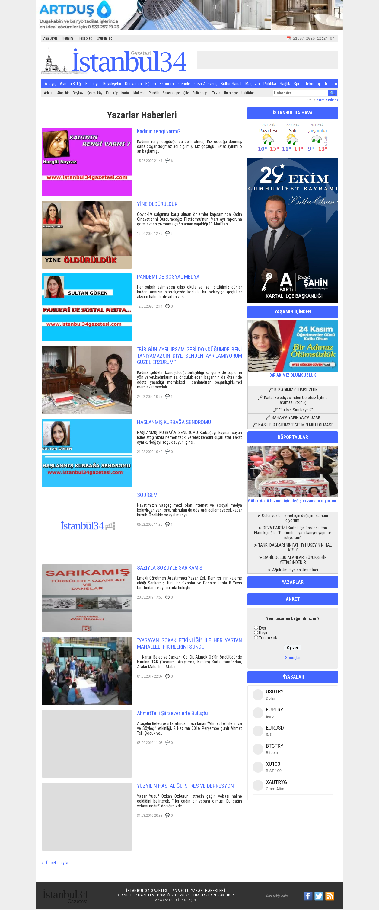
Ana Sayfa (50, 38)
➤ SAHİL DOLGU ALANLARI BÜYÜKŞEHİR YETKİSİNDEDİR (293, 560)
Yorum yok (268, 638)
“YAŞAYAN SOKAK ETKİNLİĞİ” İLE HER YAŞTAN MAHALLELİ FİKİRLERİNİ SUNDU (189, 644)
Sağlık (285, 84)
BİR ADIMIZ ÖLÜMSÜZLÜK (293, 373)
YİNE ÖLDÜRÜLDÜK (157, 204)
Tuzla (216, 93)
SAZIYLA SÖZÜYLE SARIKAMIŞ (169, 568)
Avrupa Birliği (71, 84)
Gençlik (184, 84)
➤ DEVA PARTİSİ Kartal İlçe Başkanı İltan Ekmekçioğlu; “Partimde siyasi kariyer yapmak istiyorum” (293, 533)
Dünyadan (133, 84)
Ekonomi (167, 84)
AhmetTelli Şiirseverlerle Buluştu (172, 713)
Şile (186, 93)
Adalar (49, 93)
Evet (262, 628)
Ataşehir (63, 93)
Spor (298, 84)
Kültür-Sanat (231, 84)
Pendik (154, 93)
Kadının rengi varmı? (158, 132)
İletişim (67, 38)
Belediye (92, 84)
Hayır (263, 633)
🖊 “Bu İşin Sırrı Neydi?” (293, 410)
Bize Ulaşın (186, 900)
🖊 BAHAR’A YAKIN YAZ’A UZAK (293, 418)
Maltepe (139, 93)
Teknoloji (313, 84)
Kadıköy (112, 93)
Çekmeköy (94, 93)
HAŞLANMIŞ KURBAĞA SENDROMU (174, 423)
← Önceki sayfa (54, 863)
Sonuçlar (293, 658)
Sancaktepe (171, 93)
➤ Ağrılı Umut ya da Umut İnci (293, 570)
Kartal (125, 93)
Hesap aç (85, 38)
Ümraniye (231, 93)
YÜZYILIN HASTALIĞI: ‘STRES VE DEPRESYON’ (186, 786)
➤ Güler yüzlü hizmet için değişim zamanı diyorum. (292, 518)
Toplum (330, 84)
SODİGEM (147, 495)
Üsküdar (247, 93)
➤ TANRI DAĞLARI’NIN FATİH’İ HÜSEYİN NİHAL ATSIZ (293, 548)
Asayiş (50, 84)
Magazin (252, 84)
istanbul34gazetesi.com (141, 895)
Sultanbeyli (201, 93)
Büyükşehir (112, 84)
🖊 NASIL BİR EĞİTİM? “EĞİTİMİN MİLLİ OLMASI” (293, 425)
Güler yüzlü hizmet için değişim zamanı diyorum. (293, 499)
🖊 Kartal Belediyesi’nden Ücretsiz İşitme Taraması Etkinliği (293, 400)
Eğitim (150, 84)
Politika (269, 84)
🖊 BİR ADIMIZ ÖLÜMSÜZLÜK (292, 390)
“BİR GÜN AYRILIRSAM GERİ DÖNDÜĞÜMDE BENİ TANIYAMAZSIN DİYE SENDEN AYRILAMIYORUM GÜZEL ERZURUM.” (189, 356)
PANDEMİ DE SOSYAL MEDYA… (169, 277)
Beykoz (78, 93)
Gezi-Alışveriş (205, 84)
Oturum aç (104, 38)
